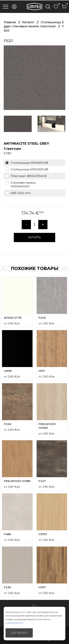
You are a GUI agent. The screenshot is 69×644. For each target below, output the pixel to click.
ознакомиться (14, 622)
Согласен (19, 633)
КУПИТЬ (34, 237)
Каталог (28, 22)
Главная (10, 22)
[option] (34, 77)
